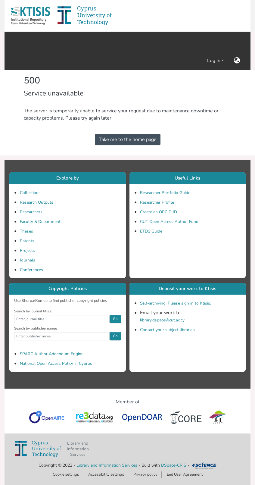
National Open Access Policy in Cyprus (56, 363)
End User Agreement (185, 474)
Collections (30, 193)
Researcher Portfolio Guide (165, 193)
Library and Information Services (107, 465)
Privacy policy (145, 474)
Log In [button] (214, 60)
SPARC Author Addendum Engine (51, 354)
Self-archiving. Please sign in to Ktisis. (175, 303)
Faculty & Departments (41, 221)
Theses (26, 231)
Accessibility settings (106, 474)
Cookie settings (66, 474)
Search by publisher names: (36, 328)
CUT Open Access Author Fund (169, 221)
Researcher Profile (157, 202)
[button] (30, 16)
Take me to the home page (128, 139)
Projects (27, 250)
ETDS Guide (151, 231)
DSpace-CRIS (173, 465)
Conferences (31, 270)
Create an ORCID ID (158, 212)
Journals (27, 260)
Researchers (31, 212)
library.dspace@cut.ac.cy (162, 320)
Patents (27, 241)
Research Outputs (36, 202)
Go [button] (115, 318)
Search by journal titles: (33, 311)
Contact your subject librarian (167, 330)
